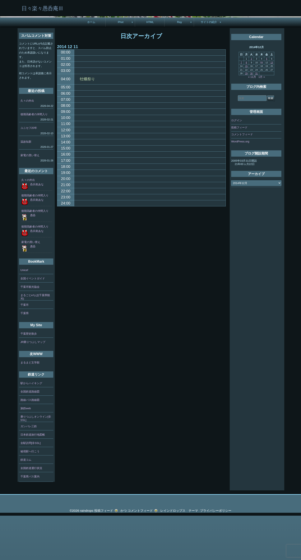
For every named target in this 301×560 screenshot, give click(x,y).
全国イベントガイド (32, 322)
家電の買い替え (30, 199)
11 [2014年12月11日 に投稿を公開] (261, 107)
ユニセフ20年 (28, 172)
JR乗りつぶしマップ (33, 386)
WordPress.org (240, 185)
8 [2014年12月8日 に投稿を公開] (246, 107)
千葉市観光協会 (30, 331)
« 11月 (252, 121)
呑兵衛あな (37, 228)
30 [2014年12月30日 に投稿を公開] (251, 117)
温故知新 (25, 185)
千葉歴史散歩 (28, 378)
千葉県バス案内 (30, 520)
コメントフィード (242, 178)
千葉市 (24, 349)
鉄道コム (25, 504)
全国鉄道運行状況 (31, 512)
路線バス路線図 (30, 444)
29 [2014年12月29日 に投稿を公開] (246, 117)
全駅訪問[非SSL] (30, 487)
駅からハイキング (31, 427)
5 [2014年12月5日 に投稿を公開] (266, 103)
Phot (121, 66)
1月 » (261, 121)
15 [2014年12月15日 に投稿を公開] (246, 110)
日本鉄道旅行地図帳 (32, 479)
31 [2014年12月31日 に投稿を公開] (256, 117)
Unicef (24, 314)
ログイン (236, 164)
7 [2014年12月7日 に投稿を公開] (241, 107)
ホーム (91, 66)
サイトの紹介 (209, 66)
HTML (150, 66)
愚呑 (33, 259)
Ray (179, 66)
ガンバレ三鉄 (28, 470)
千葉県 (24, 357)
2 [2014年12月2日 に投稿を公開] (251, 103)
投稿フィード (239, 171)
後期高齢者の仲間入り (34, 158)
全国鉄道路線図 (30, 435)
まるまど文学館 (30, 406)
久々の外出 (27, 145)
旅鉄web (25, 452)
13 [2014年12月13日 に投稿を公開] (271, 107)
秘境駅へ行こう (30, 495)
